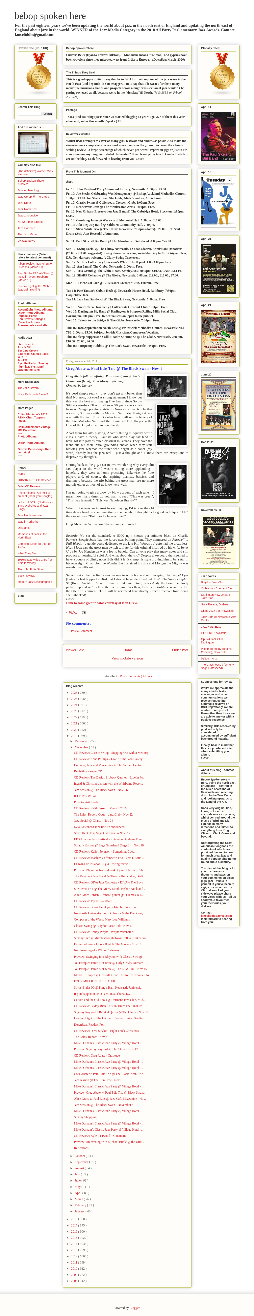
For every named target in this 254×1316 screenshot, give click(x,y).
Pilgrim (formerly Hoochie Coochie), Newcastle (216, 650)
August (80, 1168)
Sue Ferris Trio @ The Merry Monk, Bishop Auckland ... (110, 888)
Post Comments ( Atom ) (136, 676)
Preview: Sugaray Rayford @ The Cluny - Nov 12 (106, 1049)
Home (128, 650)
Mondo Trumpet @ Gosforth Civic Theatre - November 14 (111, 975)
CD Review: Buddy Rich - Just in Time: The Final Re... (109, 1006)
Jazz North (24, 202)
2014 (74, 1243)
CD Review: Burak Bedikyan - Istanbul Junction (105, 907)
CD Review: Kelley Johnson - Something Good (104, 851)
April (78, 1193)
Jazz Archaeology (28, 190)
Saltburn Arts (209, 658)
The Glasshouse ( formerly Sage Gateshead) (217, 666)
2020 (74, 729)
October (80, 1156)
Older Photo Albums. (31, 312)
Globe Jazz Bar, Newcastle (217, 610)
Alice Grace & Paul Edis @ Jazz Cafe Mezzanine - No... (110, 1098)
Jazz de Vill (24, 347)
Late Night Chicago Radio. (33, 353)
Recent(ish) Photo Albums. (35, 309)
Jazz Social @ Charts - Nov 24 (93, 820)
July (78, 1174)
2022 (74, 717)
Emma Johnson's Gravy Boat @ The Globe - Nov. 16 (107, 944)
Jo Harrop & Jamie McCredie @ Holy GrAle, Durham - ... (111, 962)
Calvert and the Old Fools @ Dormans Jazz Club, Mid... (109, 1000)
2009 (74, 1274)
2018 (74, 1219)
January (80, 1211)
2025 (74, 698)
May (78, 1186)
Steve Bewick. (26, 344)
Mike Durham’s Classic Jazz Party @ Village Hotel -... (108, 1129)
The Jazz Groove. (28, 350)
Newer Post (75, 650)
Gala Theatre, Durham (215, 604)
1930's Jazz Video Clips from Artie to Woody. (35, 561)
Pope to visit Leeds (86, 802)
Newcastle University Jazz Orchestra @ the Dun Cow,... (109, 913)
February (81, 1205)
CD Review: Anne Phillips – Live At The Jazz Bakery (108, 759)
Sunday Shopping (85, 1117)
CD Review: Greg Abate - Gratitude (97, 1055)
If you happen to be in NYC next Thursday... (102, 993)
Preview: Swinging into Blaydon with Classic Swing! (108, 956)
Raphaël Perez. (28, 315)
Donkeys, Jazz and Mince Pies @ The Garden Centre (107, 765)
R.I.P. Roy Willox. (85, 796)
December (82, 741)
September (82, 1162)
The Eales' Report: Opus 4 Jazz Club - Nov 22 (103, 814)
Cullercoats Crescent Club (217, 588)
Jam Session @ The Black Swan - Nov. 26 (101, 790)
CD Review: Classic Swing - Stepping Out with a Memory (111, 752)
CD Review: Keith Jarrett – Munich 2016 (100, 808)
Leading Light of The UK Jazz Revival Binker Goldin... (109, 1018)
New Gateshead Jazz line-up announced (99, 827)
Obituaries (24, 527)
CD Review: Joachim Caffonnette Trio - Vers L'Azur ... (109, 858)
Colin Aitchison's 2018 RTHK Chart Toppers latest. (32, 417)
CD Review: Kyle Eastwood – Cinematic (100, 1135)
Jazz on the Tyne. (29, 369)
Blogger (135, 1307)
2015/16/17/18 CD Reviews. (35, 480)
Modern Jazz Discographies (35, 581)
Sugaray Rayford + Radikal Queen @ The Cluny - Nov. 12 (111, 1012)
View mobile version (127, 658)
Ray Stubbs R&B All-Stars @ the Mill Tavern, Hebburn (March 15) (35, 277)
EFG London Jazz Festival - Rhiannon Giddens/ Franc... (109, 839)
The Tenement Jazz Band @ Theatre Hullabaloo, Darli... (109, 876)
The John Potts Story (31, 569)
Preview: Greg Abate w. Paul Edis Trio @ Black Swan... (109, 1092)
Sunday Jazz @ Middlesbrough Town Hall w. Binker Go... (111, 938)
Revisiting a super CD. (88, 771)
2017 (74, 1225)
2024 (74, 705)
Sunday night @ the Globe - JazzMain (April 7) (35, 288)
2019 (74, 736)
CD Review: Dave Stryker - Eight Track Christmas (106, 1030)
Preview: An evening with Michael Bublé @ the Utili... (109, 1142)
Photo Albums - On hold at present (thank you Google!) (35, 494)
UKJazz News (26, 240)
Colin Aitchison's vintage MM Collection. (34, 428)
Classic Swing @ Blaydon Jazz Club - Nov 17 (103, 925)
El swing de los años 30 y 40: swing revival (101, 864)
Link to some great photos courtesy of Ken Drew (101, 603)
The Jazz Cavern (28, 388)
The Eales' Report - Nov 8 (90, 1037)
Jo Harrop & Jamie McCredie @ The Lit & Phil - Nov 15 (110, 969)
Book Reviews (26, 575)
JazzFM (22, 360)
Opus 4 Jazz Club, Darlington (212, 641)
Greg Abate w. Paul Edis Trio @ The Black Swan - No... (109, 1074)
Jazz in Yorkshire (28, 521)
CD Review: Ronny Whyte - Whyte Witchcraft (104, 932)
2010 (74, 1268)
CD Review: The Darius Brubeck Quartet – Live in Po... (109, 777)
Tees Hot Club (26, 228)
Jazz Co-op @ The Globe (33, 196)
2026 (74, 692)
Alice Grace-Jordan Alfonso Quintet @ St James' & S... (109, 895)
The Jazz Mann (27, 234)
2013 (74, 1250)
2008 (74, 1281)
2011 (74, 1262)
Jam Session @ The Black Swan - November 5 (104, 1104)
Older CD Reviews (29, 486)
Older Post (180, 650)
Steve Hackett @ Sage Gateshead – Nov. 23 (102, 833)
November (82, 747)
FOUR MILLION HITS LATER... (96, 981)
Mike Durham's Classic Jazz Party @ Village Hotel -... (108, 1043)
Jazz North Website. (30, 515)
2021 (74, 723)
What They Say (27, 553)
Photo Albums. (27, 436)
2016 (74, 1231)
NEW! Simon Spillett (30, 221)
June (78, 1180)
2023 (74, 711)
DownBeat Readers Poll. (89, 1024)
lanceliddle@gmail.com (216, 915)
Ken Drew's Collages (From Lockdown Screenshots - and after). (34, 322)
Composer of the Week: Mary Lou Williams (102, 919)
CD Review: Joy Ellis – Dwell (93, 901)
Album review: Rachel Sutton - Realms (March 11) (35, 265)
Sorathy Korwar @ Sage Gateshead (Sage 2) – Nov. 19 (109, 845)
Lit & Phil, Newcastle (213, 633)
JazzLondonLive (28, 215)
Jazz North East (27, 209)
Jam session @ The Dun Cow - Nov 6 (98, 1080)
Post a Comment (81, 631)
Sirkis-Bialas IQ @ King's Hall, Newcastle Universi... (108, 987)
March (79, 1199)
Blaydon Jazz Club (212, 582)
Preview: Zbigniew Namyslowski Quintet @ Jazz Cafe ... (110, 870)
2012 (74, 1256)
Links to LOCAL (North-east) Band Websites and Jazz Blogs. (35, 506)
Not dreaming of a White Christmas (96, 950)
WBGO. (22, 356)
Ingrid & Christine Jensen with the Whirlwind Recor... (108, 783)
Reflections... (82, 1148)
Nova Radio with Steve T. (33, 394)
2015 (74, 1237)
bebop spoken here (50, 15)
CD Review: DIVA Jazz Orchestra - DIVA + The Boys (108, 882)
